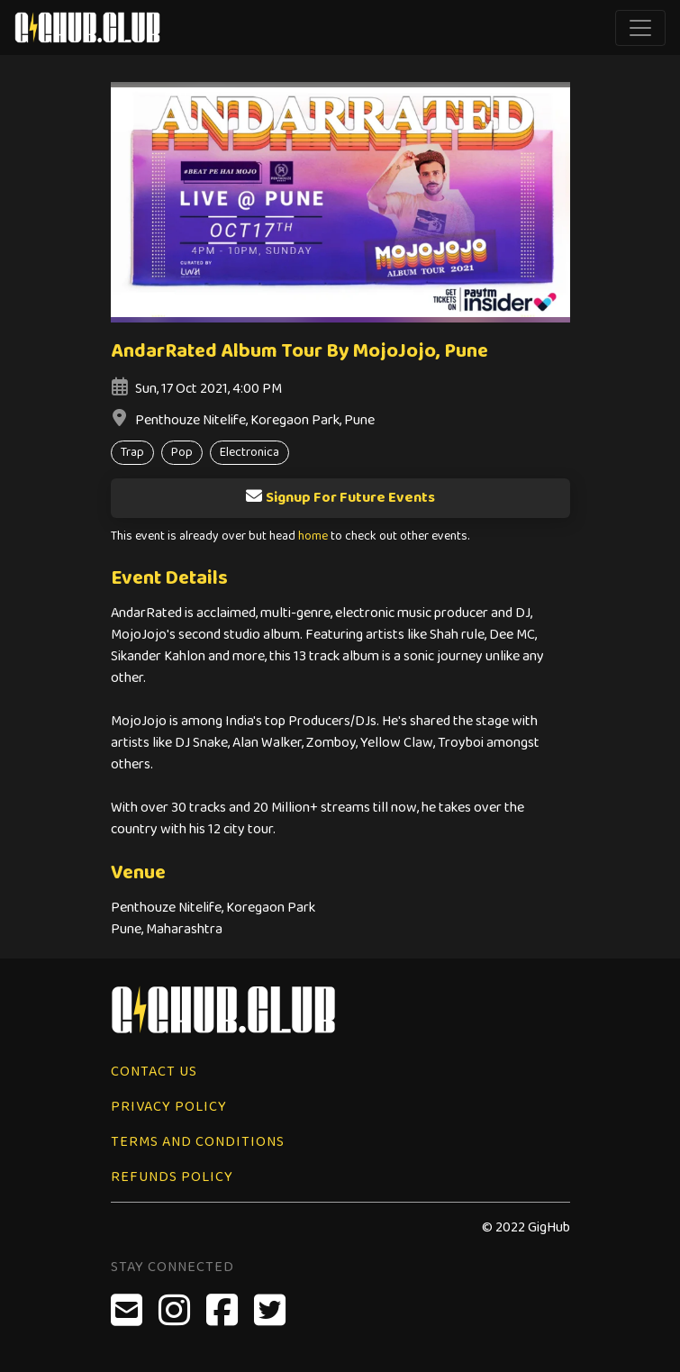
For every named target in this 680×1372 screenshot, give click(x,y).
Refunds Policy (172, 1177)
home (313, 536)
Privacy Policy (169, 1107)
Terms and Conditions (198, 1142)
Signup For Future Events (340, 498)
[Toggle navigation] (640, 28)
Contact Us (154, 1072)
